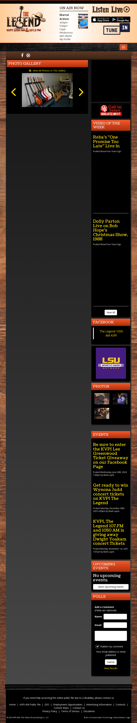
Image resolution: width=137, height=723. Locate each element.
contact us (108, 697)
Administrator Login (121, 717)
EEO (47, 704)
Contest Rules (61, 707)
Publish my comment (109, 646)
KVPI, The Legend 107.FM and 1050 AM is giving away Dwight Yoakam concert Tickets (109, 532)
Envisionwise (96, 717)
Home (12, 704)
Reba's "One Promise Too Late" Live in (106, 141)
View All (111, 312)
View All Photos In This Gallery (47, 70)
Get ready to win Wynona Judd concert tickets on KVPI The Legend (110, 494)
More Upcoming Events (111, 586)
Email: (98, 625)
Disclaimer (89, 711)
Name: (98, 616)
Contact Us (79, 707)
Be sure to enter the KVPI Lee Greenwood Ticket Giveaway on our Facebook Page (110, 456)
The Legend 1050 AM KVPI (111, 333)
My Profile (65, 39)
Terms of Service (70, 711)
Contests (120, 704)
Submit (111, 662)
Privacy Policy (49, 711)
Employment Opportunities (67, 704)
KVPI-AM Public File (30, 704)
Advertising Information (99, 704)
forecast (111, 98)
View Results (111, 668)
